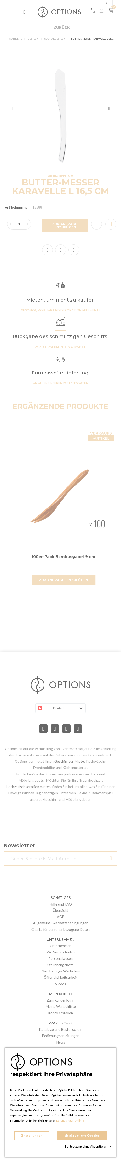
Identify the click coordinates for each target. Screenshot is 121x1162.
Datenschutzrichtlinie (70, 1120)
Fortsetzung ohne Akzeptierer (88, 1146)
